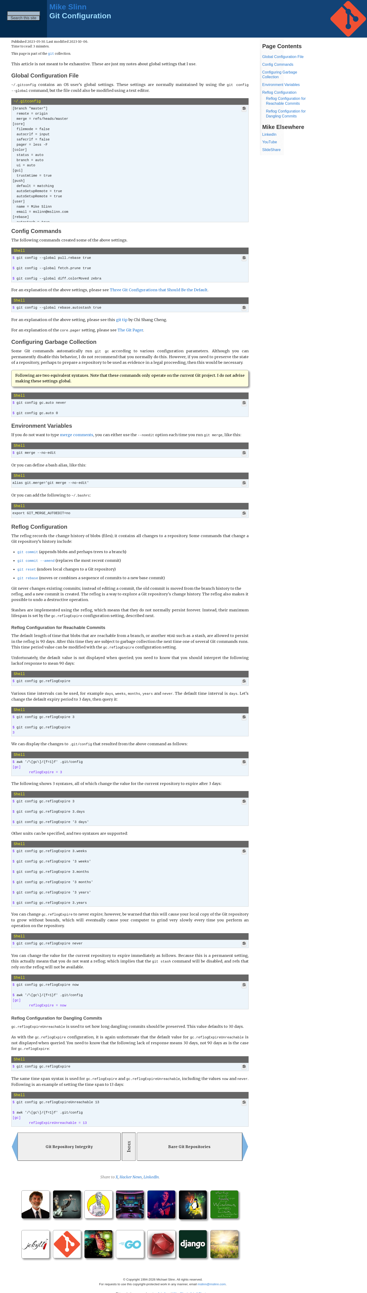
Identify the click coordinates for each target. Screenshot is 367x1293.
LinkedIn (151, 1169)
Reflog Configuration (279, 92)
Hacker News (131, 1169)
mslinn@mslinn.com (212, 1276)
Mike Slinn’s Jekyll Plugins (190, 1286)
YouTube (269, 142)
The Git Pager (130, 329)
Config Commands (277, 64)
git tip (122, 319)
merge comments (76, 433)
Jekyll (161, 1286)
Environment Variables (281, 85)
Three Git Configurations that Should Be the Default (158, 289)
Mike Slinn (67, 7)
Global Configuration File (283, 57)
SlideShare (271, 150)
